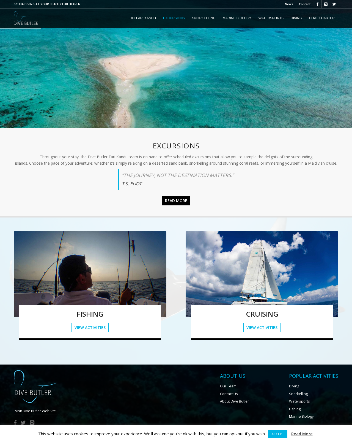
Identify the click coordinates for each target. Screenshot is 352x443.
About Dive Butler (234, 401)
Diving (294, 386)
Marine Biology (301, 416)
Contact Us (229, 393)
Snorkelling (298, 393)
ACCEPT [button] (277, 433)
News (289, 4)
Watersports (299, 401)
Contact (304, 4)
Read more (176, 200)
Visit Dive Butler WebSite (35, 410)
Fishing (295, 408)
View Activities (90, 327)
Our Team (228, 386)
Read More (302, 433)
